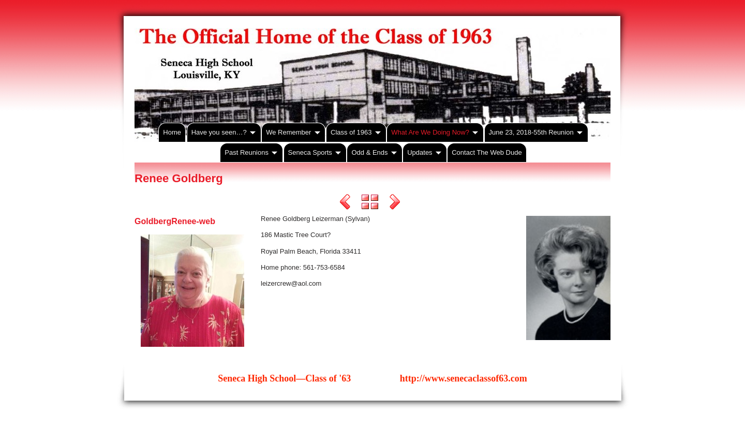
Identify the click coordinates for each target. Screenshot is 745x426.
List (370, 203)
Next (394, 203)
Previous (345, 203)
